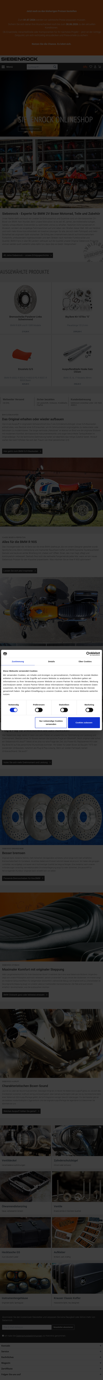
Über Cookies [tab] (85, 661)
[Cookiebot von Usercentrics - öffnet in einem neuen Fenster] (88, 654)
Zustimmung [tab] (18, 661)
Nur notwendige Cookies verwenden (51, 722)
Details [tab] (51, 661)
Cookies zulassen (84, 722)
